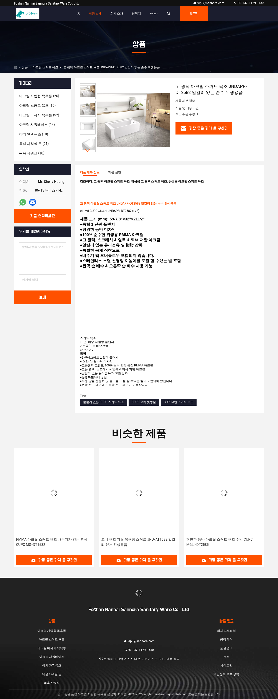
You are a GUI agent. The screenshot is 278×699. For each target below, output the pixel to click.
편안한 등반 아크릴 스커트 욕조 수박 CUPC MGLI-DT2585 (219, 542)
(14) (37, 125)
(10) (37, 105)
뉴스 (226, 656)
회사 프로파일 (226, 630)
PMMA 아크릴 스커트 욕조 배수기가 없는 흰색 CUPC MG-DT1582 (51, 542)
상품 (25, 67)
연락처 (136, 13)
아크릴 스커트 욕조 (45, 67)
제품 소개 (95, 13)
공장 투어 (226, 639)
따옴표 (193, 13)
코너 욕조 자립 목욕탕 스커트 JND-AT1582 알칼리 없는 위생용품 (138, 542)
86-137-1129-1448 (248, 3)
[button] (88, 150)
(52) (39, 115)
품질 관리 (226, 648)
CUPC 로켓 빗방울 (144, 402)
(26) (39, 96)
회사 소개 (116, 13)
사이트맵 (226, 665)
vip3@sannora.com (209, 3)
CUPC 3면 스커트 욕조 (179, 402)
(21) (34, 144)
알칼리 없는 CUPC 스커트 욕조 (103, 402)
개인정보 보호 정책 (226, 674)
